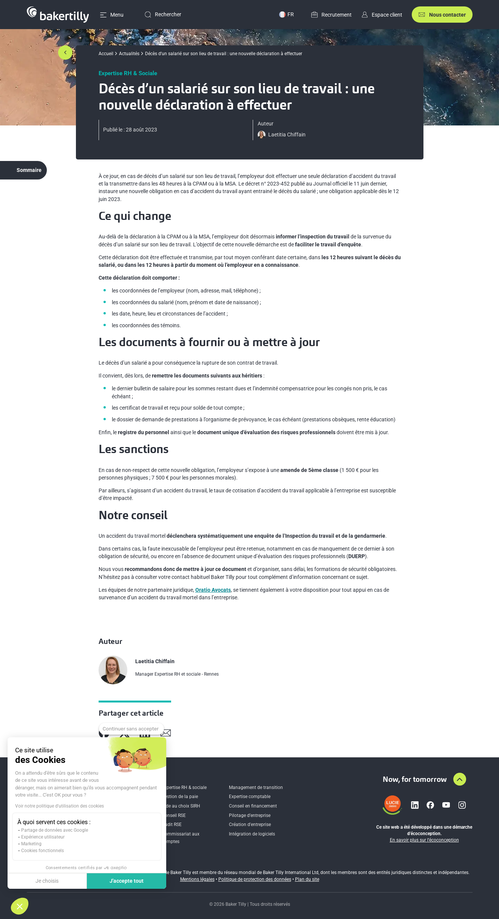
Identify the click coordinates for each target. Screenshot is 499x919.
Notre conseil (38, 244)
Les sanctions (38, 227)
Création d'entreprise (250, 824)
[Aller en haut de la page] (459, 779)
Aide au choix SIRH (181, 806)
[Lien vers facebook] (430, 805)
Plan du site (307, 879)
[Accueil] (58, 14)
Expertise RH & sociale (184, 787)
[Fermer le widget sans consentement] (131, 729)
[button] (20, 906)
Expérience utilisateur (43, 837)
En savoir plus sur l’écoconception (424, 840)
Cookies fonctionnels (42, 850)
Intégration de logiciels (252, 834)
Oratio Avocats (213, 590)
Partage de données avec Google (54, 830)
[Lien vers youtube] (446, 805)
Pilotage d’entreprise (249, 815)
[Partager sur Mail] (165, 732)
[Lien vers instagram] (462, 805)
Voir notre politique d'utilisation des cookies (59, 806)
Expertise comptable (249, 796)
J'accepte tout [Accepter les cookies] (127, 881)
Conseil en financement (253, 806)
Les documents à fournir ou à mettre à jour (72, 210)
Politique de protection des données (254, 879)
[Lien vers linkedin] (415, 805)
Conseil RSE (174, 815)
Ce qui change (39, 193)
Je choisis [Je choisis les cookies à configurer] (47, 881)
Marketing (31, 843)
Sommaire (29, 170)
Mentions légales (197, 879)
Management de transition (256, 787)
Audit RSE (172, 824)
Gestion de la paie (180, 796)
